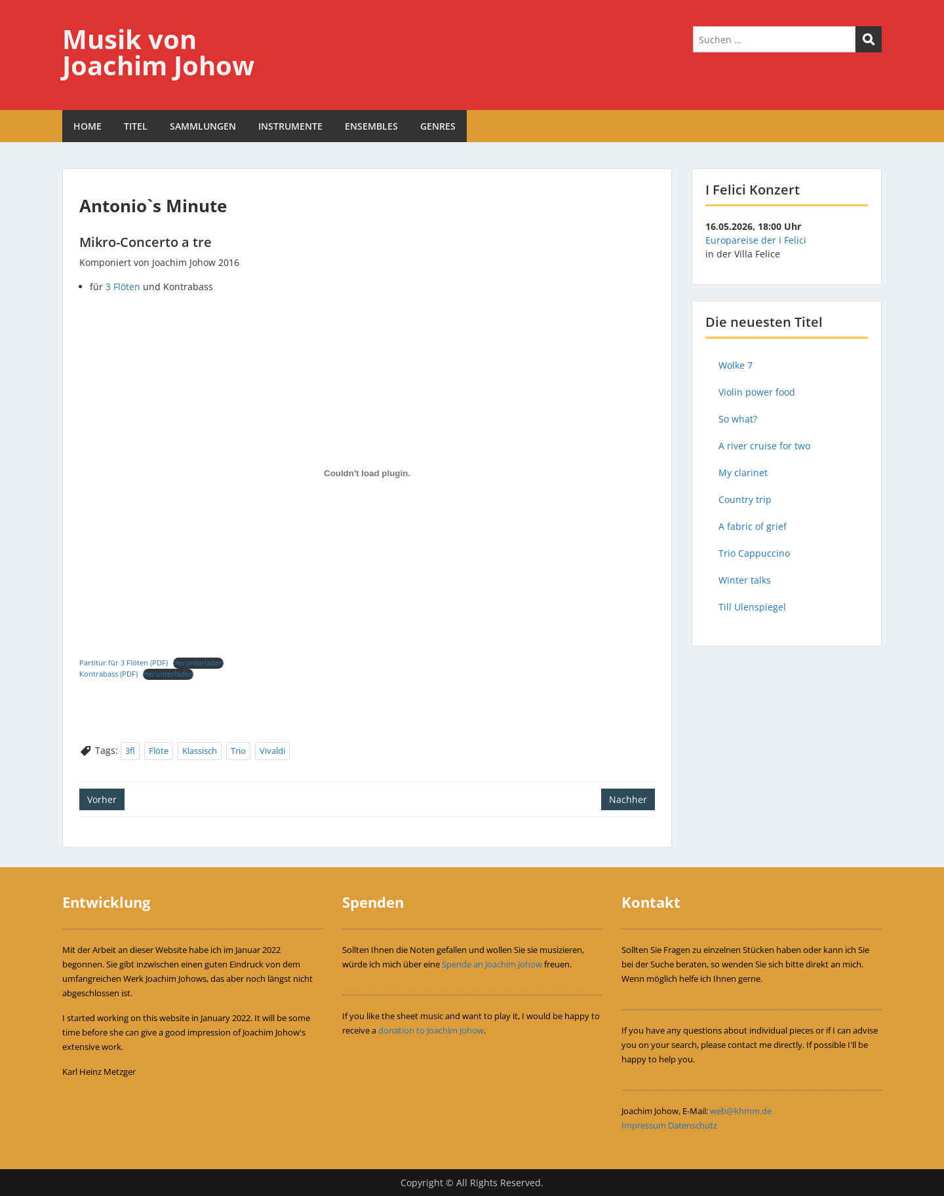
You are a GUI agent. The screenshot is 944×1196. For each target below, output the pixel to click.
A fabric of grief (752, 526)
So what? (737, 419)
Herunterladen (198, 662)
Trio (238, 751)
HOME (87, 126)
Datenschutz (692, 1125)
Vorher (102, 799)
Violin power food (756, 392)
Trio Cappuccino (754, 553)
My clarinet (743, 472)
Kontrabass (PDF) (108, 674)
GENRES (438, 126)
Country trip (745, 499)
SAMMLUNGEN (203, 126)
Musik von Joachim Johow (158, 52)
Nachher (628, 799)
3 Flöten (123, 286)
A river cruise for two (764, 445)
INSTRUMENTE (290, 126)
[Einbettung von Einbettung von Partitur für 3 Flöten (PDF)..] (367, 473)
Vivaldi (272, 751)
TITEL (136, 126)
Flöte (158, 751)
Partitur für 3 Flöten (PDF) (123, 662)
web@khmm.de (741, 1111)
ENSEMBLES (371, 126)
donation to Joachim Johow (431, 1030)
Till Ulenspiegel (752, 607)
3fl (130, 751)
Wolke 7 (735, 365)
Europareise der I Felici (755, 240)
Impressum (643, 1125)
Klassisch (199, 751)
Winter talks (744, 580)
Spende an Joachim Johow (492, 964)
